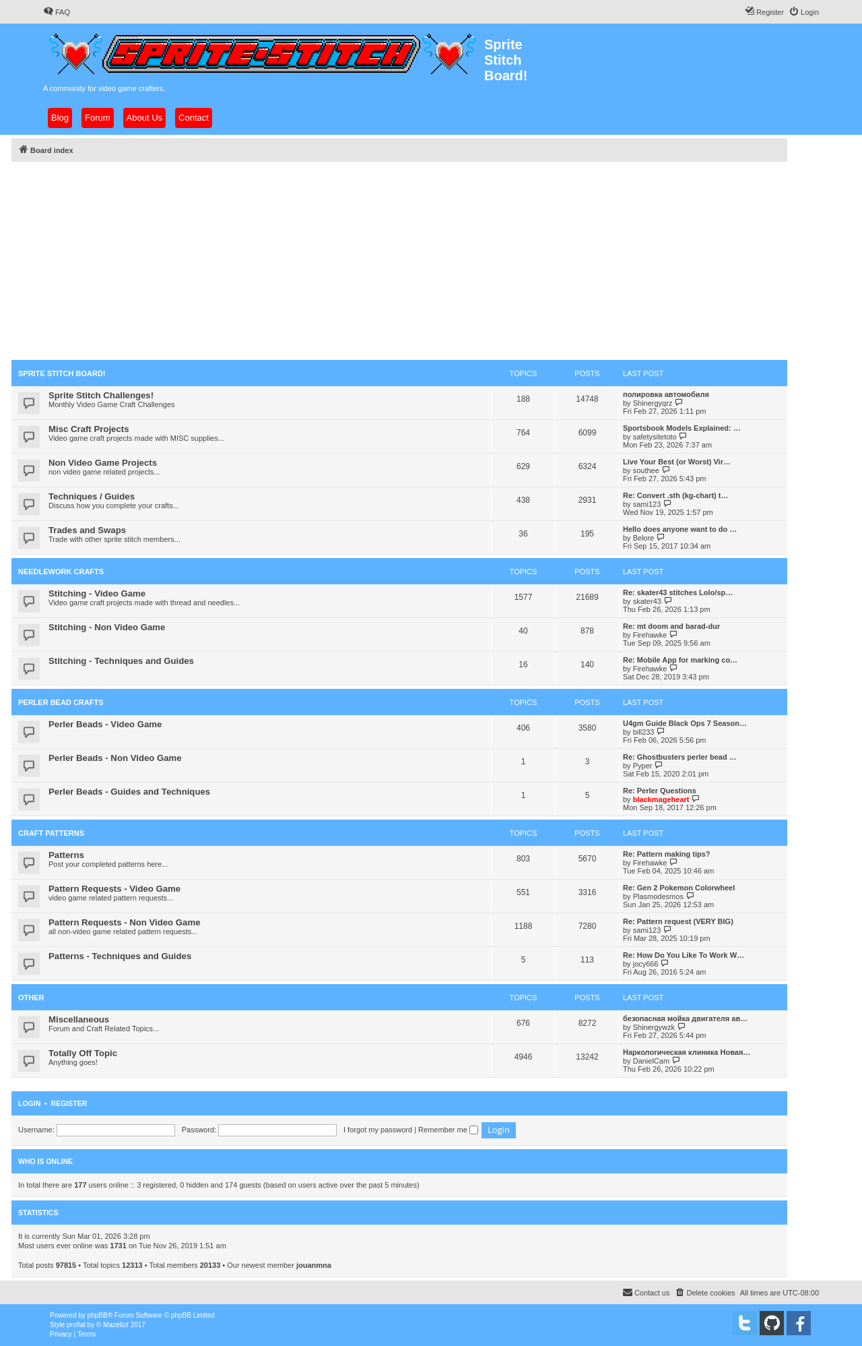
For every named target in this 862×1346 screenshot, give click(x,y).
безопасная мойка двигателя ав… (685, 1018)
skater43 (647, 601)
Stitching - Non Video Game (106, 627)
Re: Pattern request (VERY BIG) (678, 921)
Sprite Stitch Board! (62, 373)
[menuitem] (56, 12)
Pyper (643, 766)
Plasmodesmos (658, 896)
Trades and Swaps (87, 530)
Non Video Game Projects (102, 463)
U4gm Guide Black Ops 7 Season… (685, 723)
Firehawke (650, 635)
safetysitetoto (655, 437)
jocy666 (646, 964)
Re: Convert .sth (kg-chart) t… (675, 495)
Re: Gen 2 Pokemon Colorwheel (679, 888)
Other (31, 997)
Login (29, 1103)
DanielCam (651, 1061)
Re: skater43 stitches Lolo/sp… (678, 592)
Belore (644, 538)
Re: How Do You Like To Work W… (683, 955)
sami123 (647, 504)
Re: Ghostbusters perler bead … (680, 757)
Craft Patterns (51, 833)
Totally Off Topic (82, 1053)
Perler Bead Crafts (61, 702)
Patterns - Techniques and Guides (119, 956)
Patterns (66, 855)
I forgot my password (377, 1130)
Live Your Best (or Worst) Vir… (677, 462)
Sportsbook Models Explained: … (682, 428)
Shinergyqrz (653, 403)
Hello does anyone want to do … (680, 529)
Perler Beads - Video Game (105, 724)
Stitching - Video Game (96, 593)
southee (646, 470)
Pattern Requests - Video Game (114, 889)
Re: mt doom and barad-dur (671, 626)
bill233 (644, 732)
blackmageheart (661, 799)
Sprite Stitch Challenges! (101, 395)
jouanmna (313, 1265)
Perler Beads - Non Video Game (115, 758)
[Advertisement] (399, 258)
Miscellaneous (78, 1019)
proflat (76, 1324)
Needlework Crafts (61, 572)
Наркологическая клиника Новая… (686, 1052)
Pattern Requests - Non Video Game (124, 922)
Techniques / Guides (91, 496)
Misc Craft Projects (88, 429)
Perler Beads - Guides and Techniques (129, 792)
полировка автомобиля (666, 394)
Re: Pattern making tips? (666, 854)
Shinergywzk (654, 1027)
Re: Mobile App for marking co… (680, 660)
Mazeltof (116, 1324)
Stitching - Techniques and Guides (121, 661)
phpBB (98, 1315)
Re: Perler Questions (659, 791)
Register (69, 1103)
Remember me (448, 1130)
